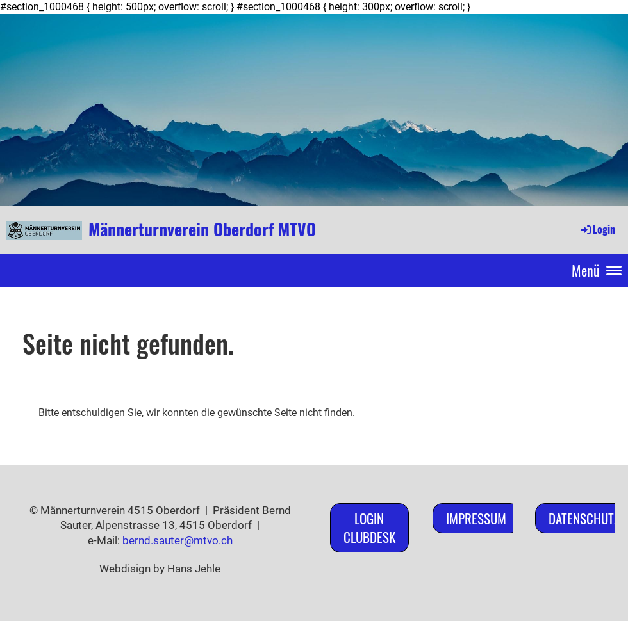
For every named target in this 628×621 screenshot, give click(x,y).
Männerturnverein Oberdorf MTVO (202, 229)
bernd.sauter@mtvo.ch (177, 540)
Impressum (476, 518)
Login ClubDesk (369, 527)
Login (597, 229)
